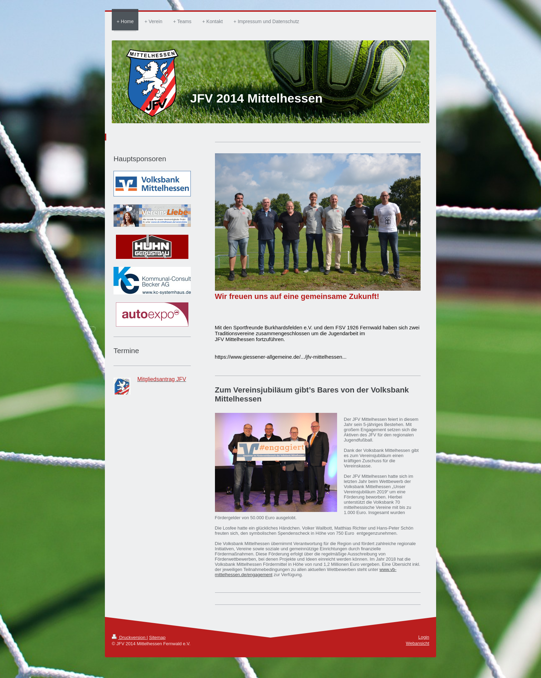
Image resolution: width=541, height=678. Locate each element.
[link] (273, 327)
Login (423, 637)
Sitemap (157, 637)
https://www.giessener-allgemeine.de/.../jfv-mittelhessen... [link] (281, 357)
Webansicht (417, 643)
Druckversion (129, 637)
